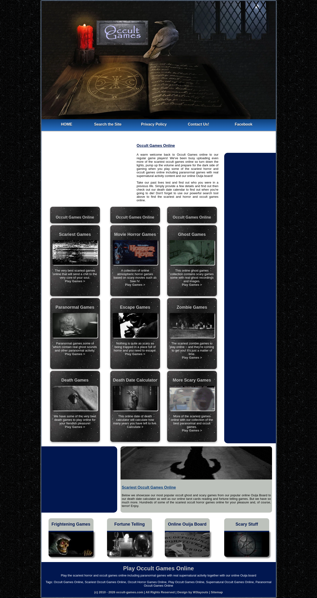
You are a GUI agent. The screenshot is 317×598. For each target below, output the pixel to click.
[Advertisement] (89, 172)
